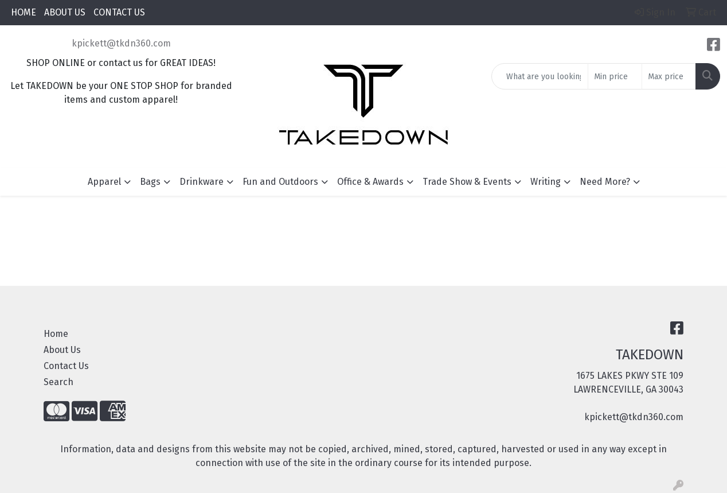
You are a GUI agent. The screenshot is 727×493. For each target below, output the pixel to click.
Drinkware (201, 181)
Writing (545, 181)
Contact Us (66, 365)
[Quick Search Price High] (669, 76)
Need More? (605, 181)
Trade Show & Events (467, 181)
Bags (150, 181)
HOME (23, 12)
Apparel (104, 181)
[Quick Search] (539, 76)
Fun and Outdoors (280, 181)
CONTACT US (119, 12)
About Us (62, 349)
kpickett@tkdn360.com (121, 43)
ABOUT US (64, 12)
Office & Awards (370, 181)
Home (56, 333)
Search (58, 381)
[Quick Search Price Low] (615, 76)
